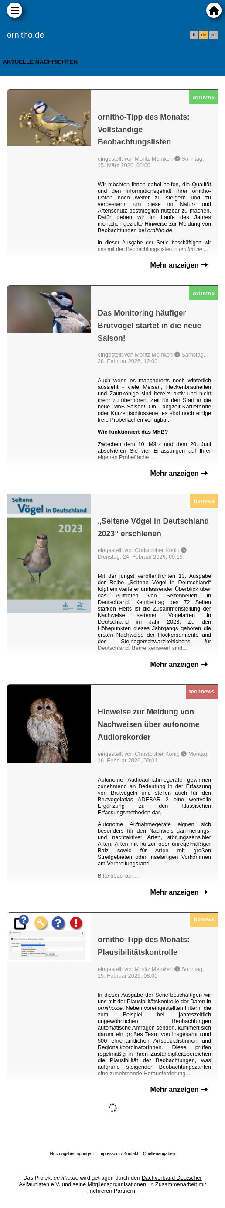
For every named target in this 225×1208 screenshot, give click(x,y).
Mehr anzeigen (179, 265)
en (213, 35)
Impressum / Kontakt (118, 1153)
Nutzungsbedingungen (72, 1153)
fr (194, 35)
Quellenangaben (159, 1153)
